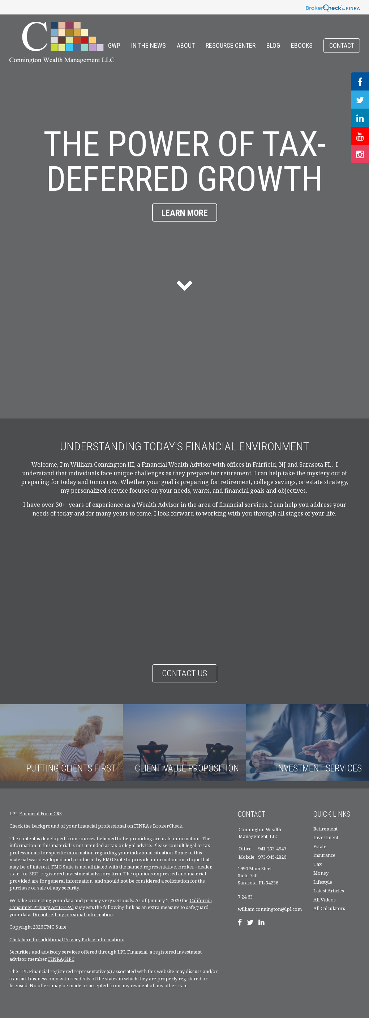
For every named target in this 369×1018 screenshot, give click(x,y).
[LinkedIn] (261, 923)
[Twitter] (250, 923)
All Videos (324, 899)
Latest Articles (328, 890)
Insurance (324, 855)
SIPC (69, 959)
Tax (317, 864)
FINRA (55, 959)
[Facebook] (240, 923)
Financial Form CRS (40, 813)
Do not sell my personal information (73, 914)
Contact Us (184, 673)
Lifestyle (322, 882)
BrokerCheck (167, 826)
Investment (325, 837)
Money (321, 873)
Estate (319, 846)
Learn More (185, 213)
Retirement (325, 828)
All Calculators (329, 908)
